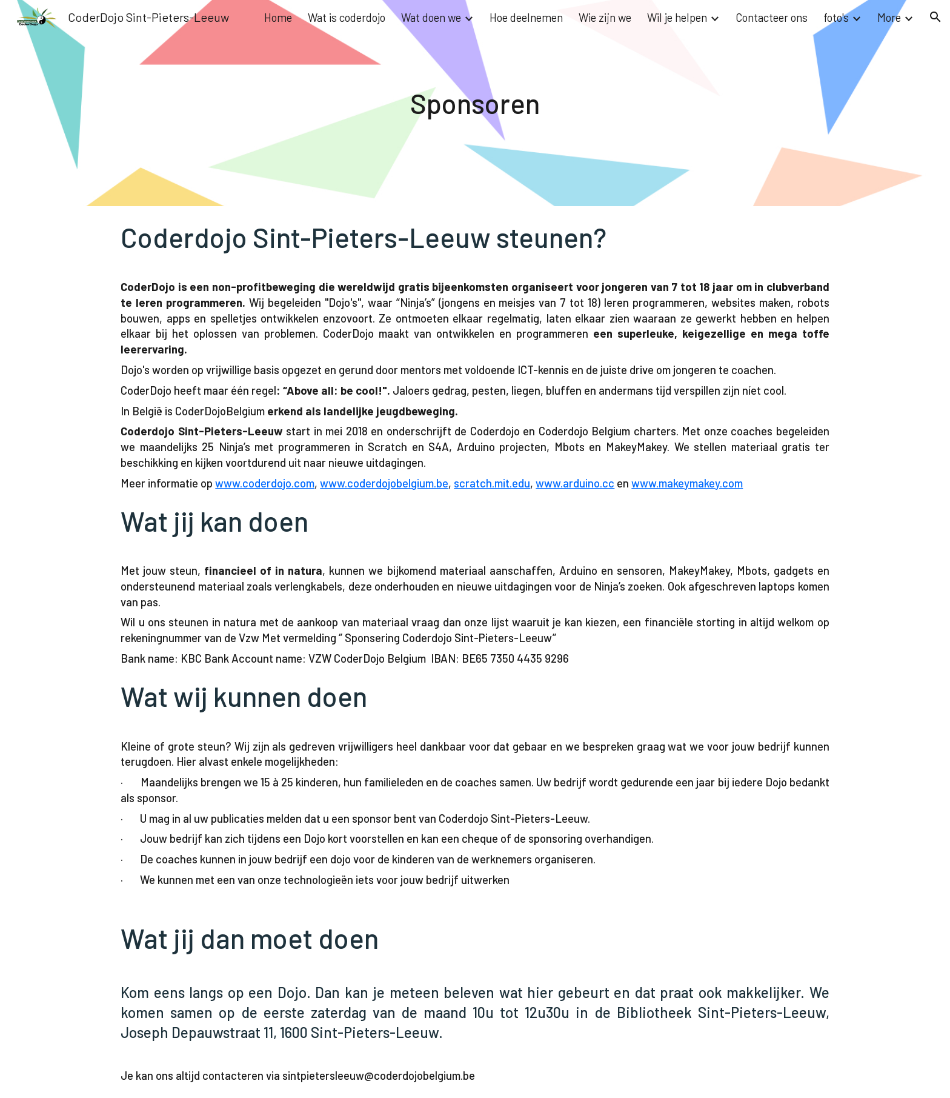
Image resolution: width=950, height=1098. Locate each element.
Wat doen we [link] (431, 17)
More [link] (889, 17)
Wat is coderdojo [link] (346, 17)
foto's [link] (836, 17)
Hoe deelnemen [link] (526, 17)
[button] (935, 17)
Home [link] (278, 17)
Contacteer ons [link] (772, 17)
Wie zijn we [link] (605, 17)
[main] (475, 103)
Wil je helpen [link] (677, 17)
